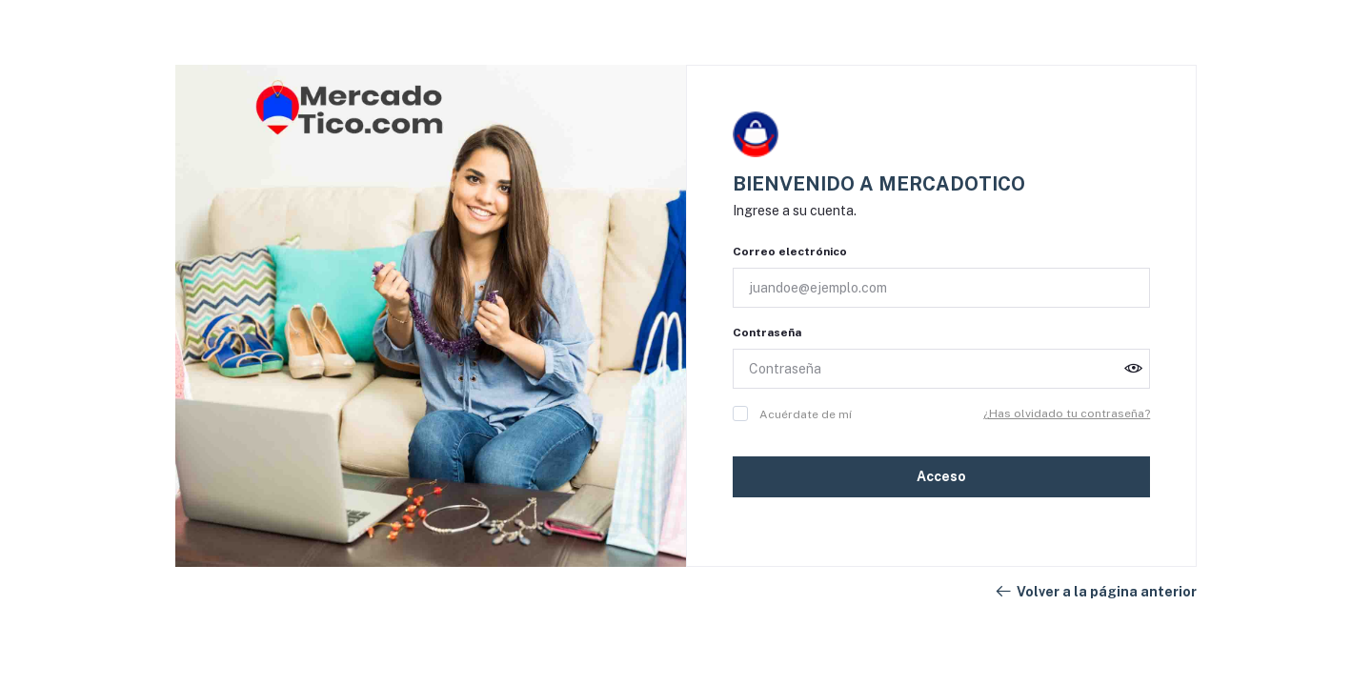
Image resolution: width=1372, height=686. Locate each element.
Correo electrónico (790, 251)
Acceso (941, 476)
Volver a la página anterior (1095, 591)
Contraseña (767, 332)
